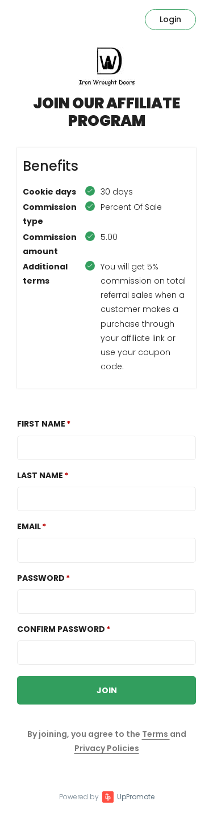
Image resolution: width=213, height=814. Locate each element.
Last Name (40, 475)
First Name (41, 423)
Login (170, 19)
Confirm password (61, 629)
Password (41, 578)
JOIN (107, 690)
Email (29, 526)
